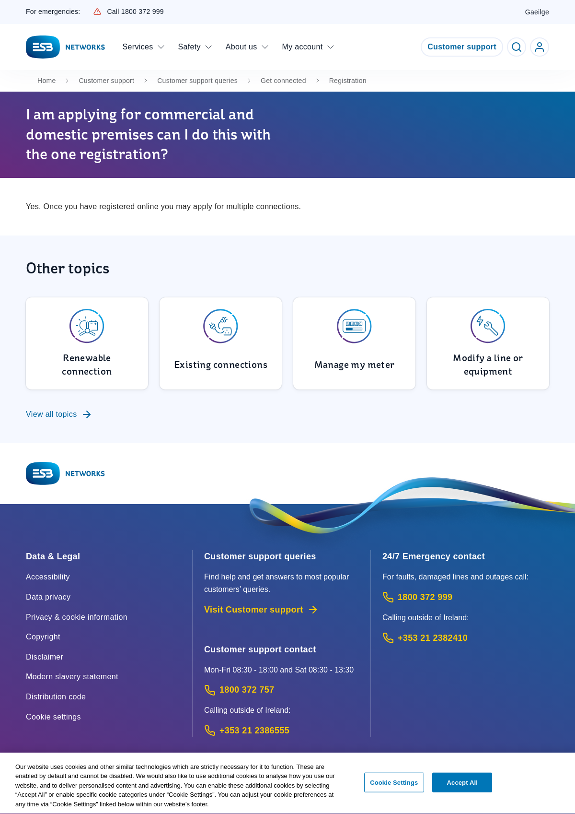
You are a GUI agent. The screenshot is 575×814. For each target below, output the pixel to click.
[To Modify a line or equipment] (488, 343)
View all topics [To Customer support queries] (59, 414)
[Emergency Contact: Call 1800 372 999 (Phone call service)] (465, 597)
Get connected (283, 80)
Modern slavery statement (72, 676)
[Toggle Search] (516, 47)
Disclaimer (44, 657)
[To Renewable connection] (87, 343)
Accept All (462, 787)
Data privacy (48, 597)
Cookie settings (53, 717)
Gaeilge (537, 12)
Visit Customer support (261, 609)
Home (46, 80)
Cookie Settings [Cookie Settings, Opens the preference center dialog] (394, 787)
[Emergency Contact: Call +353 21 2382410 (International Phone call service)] (465, 638)
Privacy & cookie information (76, 617)
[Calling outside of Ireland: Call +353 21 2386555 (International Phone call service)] (281, 730)
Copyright (43, 637)
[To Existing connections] (221, 343)
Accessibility (48, 577)
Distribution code (56, 697)
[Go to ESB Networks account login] (539, 47)
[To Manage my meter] (354, 343)
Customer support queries (197, 80)
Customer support (461, 47)
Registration (348, 80)
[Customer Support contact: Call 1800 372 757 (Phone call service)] (281, 690)
